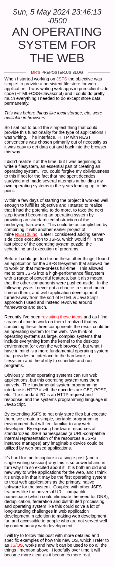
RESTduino (26, 234)
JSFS (62, 78)
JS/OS (16, 545)
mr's (35, 72)
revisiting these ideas (62, 316)
